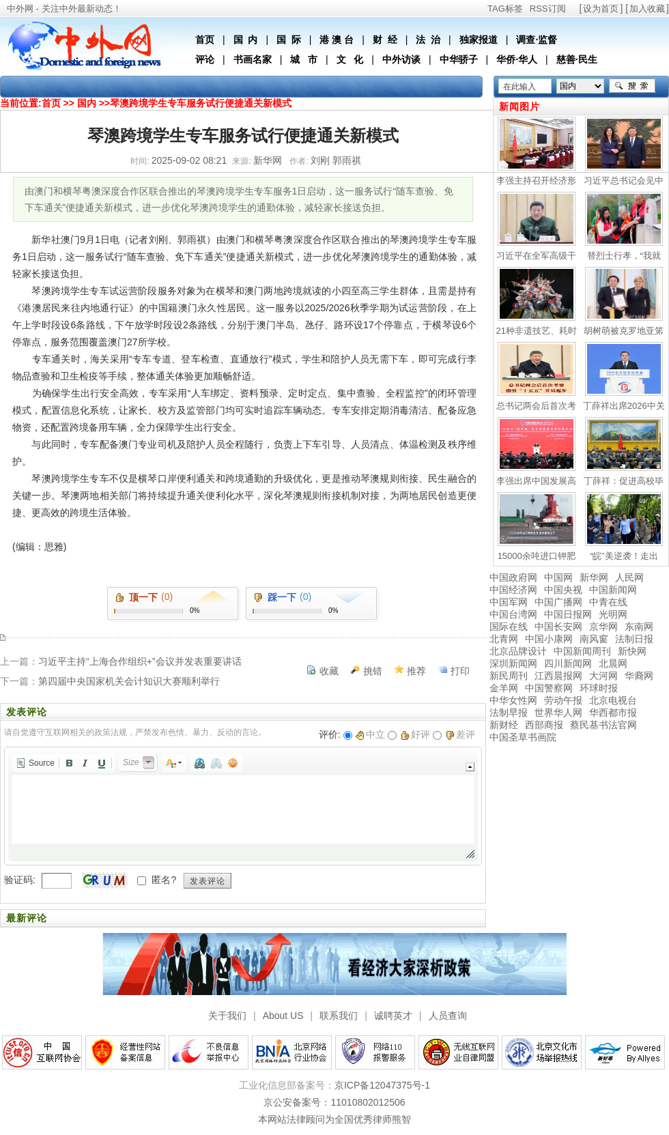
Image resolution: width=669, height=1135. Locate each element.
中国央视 (563, 589)
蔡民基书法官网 (603, 724)
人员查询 (448, 1015)
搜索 (632, 86)
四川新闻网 (568, 663)
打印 (460, 670)
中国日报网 (568, 614)
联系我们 (338, 1015)
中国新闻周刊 (582, 651)
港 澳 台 (336, 39)
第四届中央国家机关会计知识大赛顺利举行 (129, 681)
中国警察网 (549, 688)
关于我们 (227, 1015)
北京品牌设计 (518, 651)
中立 (370, 734)
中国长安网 (558, 626)
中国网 (558, 577)
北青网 (503, 638)
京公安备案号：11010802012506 (334, 1102)
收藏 (329, 670)
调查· (527, 39)
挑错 (372, 670)
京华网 (603, 626)
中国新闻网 (613, 589)
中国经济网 (513, 589)
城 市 (303, 59)
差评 (460, 734)
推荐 (416, 670)
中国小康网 (549, 638)
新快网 (632, 651)
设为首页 (600, 8)
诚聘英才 (393, 1015)
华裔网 (639, 675)
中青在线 (608, 602)
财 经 (385, 39)
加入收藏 (647, 8)
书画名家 (252, 59)
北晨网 (613, 663)
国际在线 (508, 626)
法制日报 (634, 638)
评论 (204, 59)
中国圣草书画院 (522, 737)
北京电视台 (613, 700)
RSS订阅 (548, 8)
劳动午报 (563, 700)
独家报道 (478, 39)
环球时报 (599, 688)
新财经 (503, 724)
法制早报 (508, 712)
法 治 (428, 39)
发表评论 (207, 881)
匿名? (164, 879)
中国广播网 (558, 602)
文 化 (350, 59)
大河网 (603, 675)
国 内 (245, 39)
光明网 (613, 614)
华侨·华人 (516, 59)
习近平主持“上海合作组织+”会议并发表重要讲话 (140, 661)
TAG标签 (505, 8)
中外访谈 (401, 59)
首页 (204, 39)
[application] (243, 806)
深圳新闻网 (513, 663)
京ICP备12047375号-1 (382, 1085)
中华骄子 (459, 59)
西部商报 (544, 724)
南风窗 (594, 638)
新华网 (594, 577)
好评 (415, 734)
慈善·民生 (576, 59)
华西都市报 (613, 712)
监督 (547, 39)
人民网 (629, 577)
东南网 (639, 626)
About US (283, 1015)
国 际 (288, 39)
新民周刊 (508, 675)
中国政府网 (513, 577)
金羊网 (503, 688)
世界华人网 (558, 712)
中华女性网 (513, 700)
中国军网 (508, 602)
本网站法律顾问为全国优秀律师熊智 (334, 1119)
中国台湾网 (513, 614)
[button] (35, 763)
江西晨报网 (558, 675)
